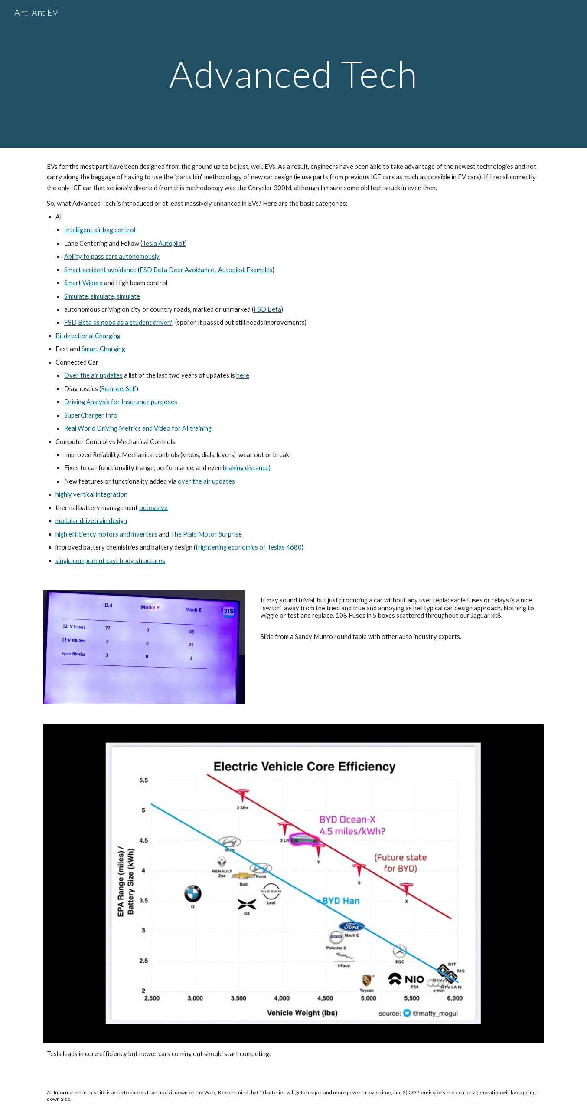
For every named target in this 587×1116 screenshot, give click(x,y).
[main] (293, 73)
